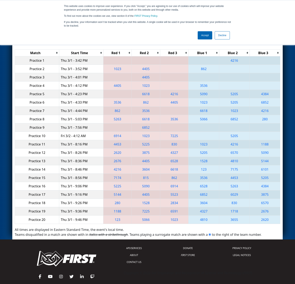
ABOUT (134, 255)
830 (174, 144)
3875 (146, 152)
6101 (265, 169)
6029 (234, 194)
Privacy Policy (145, 16)
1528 (204, 161)
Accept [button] (205, 35)
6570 (234, 152)
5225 (146, 144)
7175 (234, 169)
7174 (117, 178)
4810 (234, 161)
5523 (174, 194)
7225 (174, 136)
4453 (117, 144)
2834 (174, 203)
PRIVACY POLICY (241, 248)
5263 (117, 119)
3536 (204, 85)
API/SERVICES (134, 248)
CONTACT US (134, 262)
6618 (146, 94)
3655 (234, 219)
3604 (146, 169)
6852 (265, 102)
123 (203, 169)
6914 (117, 136)
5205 (234, 94)
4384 (265, 94)
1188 (265, 144)
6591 (174, 211)
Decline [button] (222, 35)
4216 (234, 60)
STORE (188, 255)
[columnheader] (37, 52)
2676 (117, 161)
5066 (204, 119)
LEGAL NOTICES (242, 255)
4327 (174, 152)
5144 (265, 161)
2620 (117, 152)
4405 (146, 69)
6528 (174, 161)
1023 (117, 69)
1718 (234, 211)
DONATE (188, 248)
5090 (204, 94)
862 (203, 69)
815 (146, 178)
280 (265, 119)
